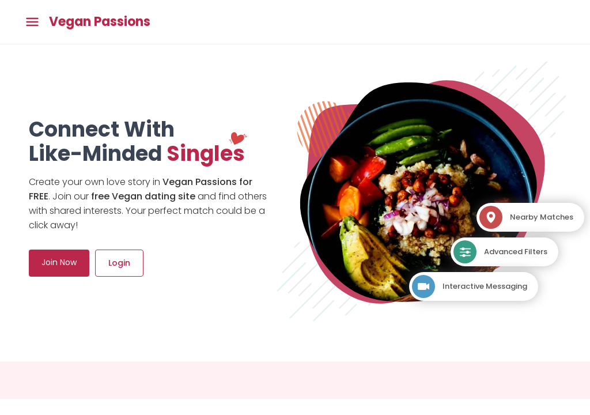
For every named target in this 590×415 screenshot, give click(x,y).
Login (119, 263)
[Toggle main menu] (32, 22)
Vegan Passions (99, 22)
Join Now (59, 262)
